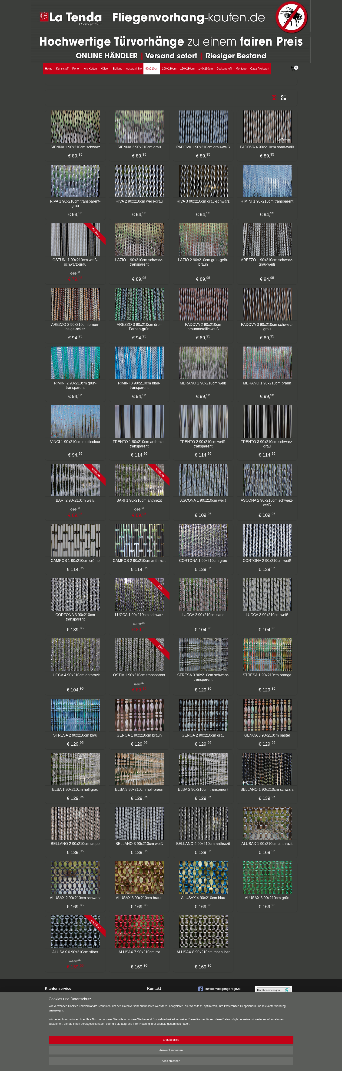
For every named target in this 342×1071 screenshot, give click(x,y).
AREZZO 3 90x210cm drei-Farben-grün (139, 327)
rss (169, 1062)
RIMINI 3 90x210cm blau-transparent (139, 385)
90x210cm (151, 68)
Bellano (117, 68)
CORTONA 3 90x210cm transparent (75, 617)
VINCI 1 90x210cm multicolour (75, 442)
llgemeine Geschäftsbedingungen (69, 1028)
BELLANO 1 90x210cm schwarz (267, 789)
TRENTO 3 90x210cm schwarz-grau (267, 444)
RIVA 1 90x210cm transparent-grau (75, 203)
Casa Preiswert (259, 68)
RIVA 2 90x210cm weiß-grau (139, 201)
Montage (241, 68)
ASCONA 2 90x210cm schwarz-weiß (267, 502)
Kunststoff (62, 68)
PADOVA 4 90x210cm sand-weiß (267, 147)
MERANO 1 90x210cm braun (267, 383)
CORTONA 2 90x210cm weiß (267, 561)
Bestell (49, 1001)
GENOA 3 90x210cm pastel (267, 735)
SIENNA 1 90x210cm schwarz (75, 147)
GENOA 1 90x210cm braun (139, 735)
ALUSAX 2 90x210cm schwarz (75, 898)
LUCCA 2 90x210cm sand (203, 615)
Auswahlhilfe (134, 68)
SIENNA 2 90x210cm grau (139, 147)
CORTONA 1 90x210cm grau (203, 561)
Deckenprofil (224, 68)
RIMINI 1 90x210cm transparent (267, 201)
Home (48, 68)
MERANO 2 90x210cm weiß (203, 383)
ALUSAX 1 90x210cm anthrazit (267, 844)
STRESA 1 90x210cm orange (266, 675)
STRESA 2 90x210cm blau (75, 735)
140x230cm (205, 68)
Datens (49, 1019)
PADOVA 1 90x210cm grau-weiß (203, 147)
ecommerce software (185, 1062)
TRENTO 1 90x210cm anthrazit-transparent (139, 444)
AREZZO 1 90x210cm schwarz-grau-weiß (267, 262)
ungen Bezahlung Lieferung (72, 1001)
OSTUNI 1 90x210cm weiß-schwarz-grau (75, 262)
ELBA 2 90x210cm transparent (203, 789)
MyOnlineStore (221, 1062)
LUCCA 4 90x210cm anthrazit (75, 675)
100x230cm (169, 68)
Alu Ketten (90, 68)
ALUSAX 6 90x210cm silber (75, 952)
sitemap (161, 1062)
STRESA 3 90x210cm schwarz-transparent (203, 677)
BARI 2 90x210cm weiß (75, 500)
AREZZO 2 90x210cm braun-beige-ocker (75, 327)
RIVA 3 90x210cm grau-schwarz (202, 201)
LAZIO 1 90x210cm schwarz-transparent (139, 262)
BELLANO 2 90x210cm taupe (75, 844)
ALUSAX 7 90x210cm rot (139, 952)
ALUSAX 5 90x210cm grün (267, 898)
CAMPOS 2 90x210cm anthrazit (139, 561)
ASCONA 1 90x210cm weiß (203, 500)
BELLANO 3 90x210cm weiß (139, 844)
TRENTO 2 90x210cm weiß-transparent (203, 444)
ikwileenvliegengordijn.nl (219, 989)
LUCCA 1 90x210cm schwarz (139, 615)
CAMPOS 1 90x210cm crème (75, 561)
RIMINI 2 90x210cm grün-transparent (75, 385)
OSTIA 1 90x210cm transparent (139, 675)
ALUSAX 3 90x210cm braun (139, 898)
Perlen (76, 68)
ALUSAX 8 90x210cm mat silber (203, 952)
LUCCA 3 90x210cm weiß (267, 615)
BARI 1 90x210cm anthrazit (139, 500)
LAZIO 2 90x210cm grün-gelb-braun (203, 262)
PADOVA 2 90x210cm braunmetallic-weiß (203, 327)
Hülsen (105, 68)
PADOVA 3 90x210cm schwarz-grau (267, 327)
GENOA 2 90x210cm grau (203, 735)
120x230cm (187, 68)
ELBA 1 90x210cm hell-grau (75, 789)
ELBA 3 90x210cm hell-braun (139, 789)
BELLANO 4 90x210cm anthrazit (203, 844)
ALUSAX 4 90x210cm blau (203, 898)
